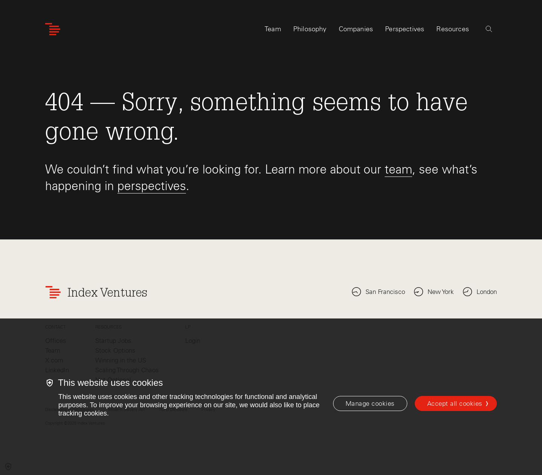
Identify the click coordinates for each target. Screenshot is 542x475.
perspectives (151, 185)
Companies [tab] (356, 29)
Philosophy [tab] (310, 29)
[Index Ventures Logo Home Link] (52, 29)
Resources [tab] (452, 29)
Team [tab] (273, 29)
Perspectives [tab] (404, 29)
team (398, 169)
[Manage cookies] (370, 403)
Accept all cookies (455, 403)
